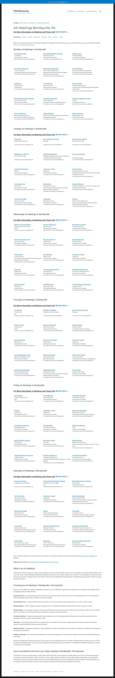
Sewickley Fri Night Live (50, 455)
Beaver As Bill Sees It (20, 113)
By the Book (17, 139)
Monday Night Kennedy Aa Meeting (24, 98)
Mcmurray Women (77, 325)
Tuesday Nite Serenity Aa (21, 169)
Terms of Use (31, 671)
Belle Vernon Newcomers (50, 340)
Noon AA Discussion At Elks (51, 139)
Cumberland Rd (18, 254)
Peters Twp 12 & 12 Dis (78, 355)
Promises (17, 410)
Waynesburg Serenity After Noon (81, 541)
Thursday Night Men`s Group (22, 355)
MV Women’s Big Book (49, 310)
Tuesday (30, 37)
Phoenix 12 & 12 (76, 53)
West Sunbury (47, 184)
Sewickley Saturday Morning (51, 526)
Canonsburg (75, 511)
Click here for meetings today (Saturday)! (24, 45)
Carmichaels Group (19, 184)
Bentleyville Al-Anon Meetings (50, 562)
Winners (45, 511)
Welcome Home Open (49, 355)
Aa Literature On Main (20, 199)
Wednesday (37, 37)
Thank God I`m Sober (49, 169)
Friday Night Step (48, 395)
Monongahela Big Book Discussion (53, 53)
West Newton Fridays (49, 440)
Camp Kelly (17, 269)
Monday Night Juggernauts (50, 68)
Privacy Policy (24, 671)
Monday (24, 37)
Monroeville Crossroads (79, 224)
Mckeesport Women (77, 113)
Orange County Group (20, 481)
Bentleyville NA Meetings (35, 562)
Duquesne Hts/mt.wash (49, 325)
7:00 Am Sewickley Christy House (81, 284)
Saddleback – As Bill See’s (21, 154)
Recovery (75, 199)
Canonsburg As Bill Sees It (21, 425)
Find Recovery (21, 11)
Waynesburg (46, 541)
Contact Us (62, 671)
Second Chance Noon (20, 53)
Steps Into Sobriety (19, 340)
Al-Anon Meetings (91, 11)
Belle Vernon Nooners (49, 239)
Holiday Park (17, 83)
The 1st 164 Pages (77, 68)
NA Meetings (80, 11)
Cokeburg (91, 556)
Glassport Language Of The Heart (81, 98)
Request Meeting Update (46, 671)
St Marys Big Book (48, 113)
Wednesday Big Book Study (80, 269)
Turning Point (18, 526)
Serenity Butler (18, 541)
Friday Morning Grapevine (79, 455)
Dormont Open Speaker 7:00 (22, 239)
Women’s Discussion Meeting (22, 224)
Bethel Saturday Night (78, 496)
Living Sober (46, 199)
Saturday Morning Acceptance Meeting (54, 481)
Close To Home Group (78, 154)
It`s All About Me (47, 83)
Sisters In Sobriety (19, 284)
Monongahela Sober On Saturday (81, 481)
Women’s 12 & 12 (19, 325)
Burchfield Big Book (78, 239)
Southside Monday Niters (50, 98)
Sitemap (37, 671)
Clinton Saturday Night (20, 511)
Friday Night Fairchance (79, 395)
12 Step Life (55, 671)
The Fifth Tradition (19, 496)
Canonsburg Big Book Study (51, 269)
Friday (49, 37)
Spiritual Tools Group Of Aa (22, 370)
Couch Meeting (18, 395)
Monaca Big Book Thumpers (22, 440)
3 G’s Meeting (18, 310)
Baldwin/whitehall (77, 440)
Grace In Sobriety (77, 169)
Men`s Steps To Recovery (21, 68)
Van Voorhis (85, 556)
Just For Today (76, 370)
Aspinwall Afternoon (78, 184)
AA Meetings (70, 11)
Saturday (55, 37)
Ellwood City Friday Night (79, 410)
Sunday (61, 37)
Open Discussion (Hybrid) (79, 139)
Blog (100, 11)
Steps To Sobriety (77, 83)
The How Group (47, 254)
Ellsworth (79, 556)
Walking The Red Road (78, 425)
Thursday (43, 37)
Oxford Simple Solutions (50, 154)
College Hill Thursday (49, 370)
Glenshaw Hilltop (48, 425)
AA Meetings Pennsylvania (42, 23)
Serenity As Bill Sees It (49, 224)
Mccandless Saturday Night (80, 526)
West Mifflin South (48, 284)
